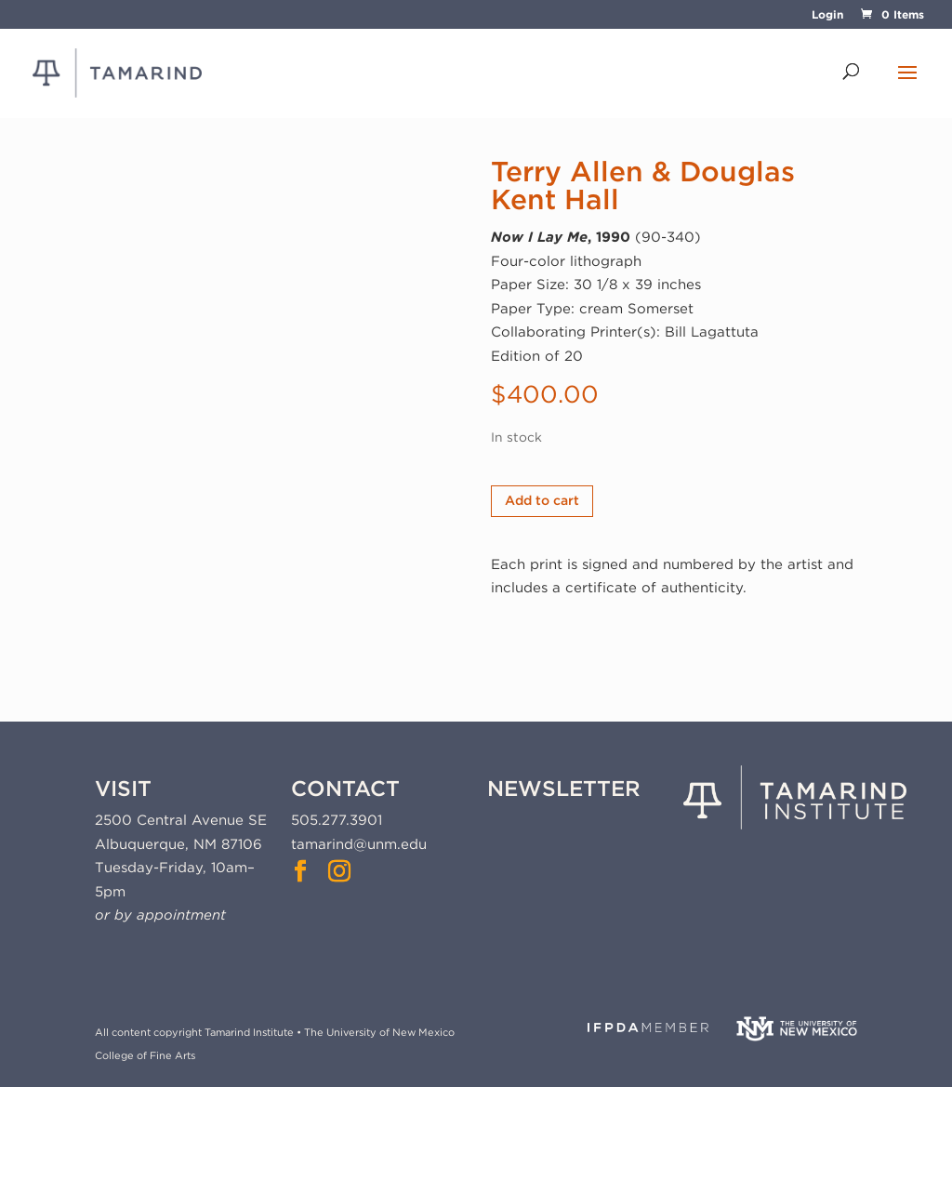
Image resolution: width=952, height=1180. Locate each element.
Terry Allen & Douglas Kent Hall (643, 185)
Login (827, 15)
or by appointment (160, 915)
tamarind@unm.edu (359, 844)
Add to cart (542, 500)
